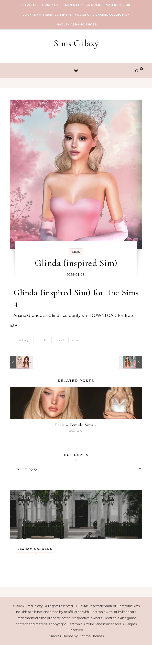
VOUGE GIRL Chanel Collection (102, 14)
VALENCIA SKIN (118, 5)
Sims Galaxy (76, 43)
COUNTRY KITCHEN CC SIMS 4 (46, 14)
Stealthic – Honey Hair (41, 5)
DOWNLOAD (103, 315)
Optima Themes (91, 636)
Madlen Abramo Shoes (76, 24)
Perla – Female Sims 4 (76, 424)
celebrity (22, 340)
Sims (76, 251)
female (41, 340)
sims (75, 340)
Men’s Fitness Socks (84, 5)
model (59, 340)
